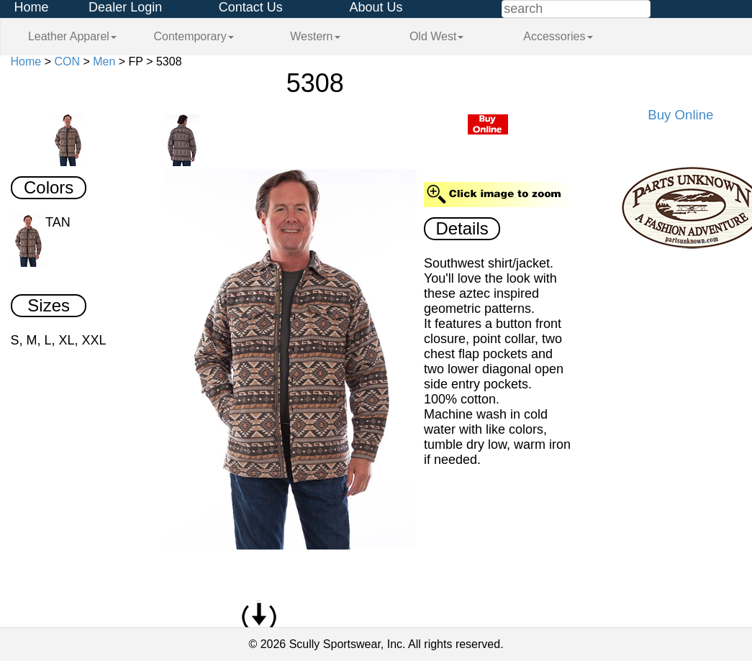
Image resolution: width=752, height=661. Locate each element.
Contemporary (193, 36)
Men (104, 61)
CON (67, 61)
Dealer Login (125, 7)
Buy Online (680, 114)
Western (315, 36)
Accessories (557, 36)
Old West (436, 36)
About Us (375, 7)
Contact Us (251, 7)
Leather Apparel (72, 36)
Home (31, 7)
